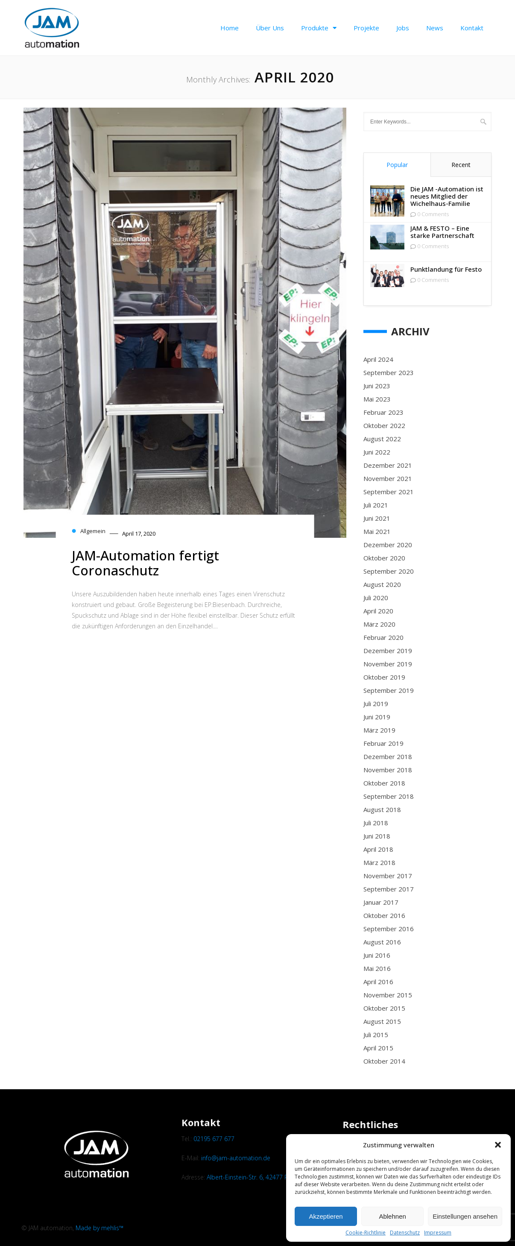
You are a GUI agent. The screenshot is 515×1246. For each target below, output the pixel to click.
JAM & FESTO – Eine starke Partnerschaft (442, 232)
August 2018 (382, 809)
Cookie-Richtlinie (365, 1232)
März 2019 (379, 730)
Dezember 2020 (387, 544)
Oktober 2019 (384, 677)
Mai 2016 (377, 968)
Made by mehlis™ (99, 1228)
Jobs (402, 27)
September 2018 (388, 796)
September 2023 (388, 372)
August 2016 (382, 942)
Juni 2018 (376, 836)
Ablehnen (392, 1216)
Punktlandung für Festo (446, 269)
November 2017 (387, 875)
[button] (498, 1144)
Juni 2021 (376, 518)
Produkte (319, 28)
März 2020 (379, 624)
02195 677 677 (213, 1167)
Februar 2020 (383, 637)
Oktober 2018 (384, 783)
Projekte (366, 27)
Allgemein (92, 531)
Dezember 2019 (387, 650)
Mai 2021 (377, 531)
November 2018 (387, 769)
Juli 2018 (375, 822)
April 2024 (378, 359)
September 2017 (388, 889)
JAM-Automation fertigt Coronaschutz (145, 562)
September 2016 (388, 928)
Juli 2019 (375, 703)
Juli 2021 (375, 505)
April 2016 (378, 981)
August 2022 (382, 438)
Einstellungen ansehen (465, 1216)
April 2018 (378, 849)
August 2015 (382, 1021)
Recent (461, 165)
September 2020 (388, 571)
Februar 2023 (383, 412)
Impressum (437, 1232)
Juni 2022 (376, 452)
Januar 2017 (380, 902)
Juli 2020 (375, 597)
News (434, 27)
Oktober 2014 (384, 1061)
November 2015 (387, 995)
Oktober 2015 (384, 1008)
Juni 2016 (376, 955)
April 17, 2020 (138, 533)
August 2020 (382, 584)
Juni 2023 (376, 385)
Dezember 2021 (387, 465)
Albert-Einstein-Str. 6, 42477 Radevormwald (266, 1206)
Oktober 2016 (384, 915)
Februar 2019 (383, 743)
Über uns (270, 27)
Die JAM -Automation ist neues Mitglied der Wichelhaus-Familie (446, 196)
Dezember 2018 (387, 756)
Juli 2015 (375, 1034)
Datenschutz (405, 1232)
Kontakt (471, 27)
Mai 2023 (377, 399)
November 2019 (387, 664)
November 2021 (387, 478)
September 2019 (388, 690)
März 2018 (379, 862)
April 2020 (378, 611)
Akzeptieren (325, 1216)
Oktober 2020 (384, 558)
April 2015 (378, 1048)
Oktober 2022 (384, 425)
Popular (397, 165)
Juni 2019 (376, 716)
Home (229, 27)
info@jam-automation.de (235, 1186)
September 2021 (388, 491)
